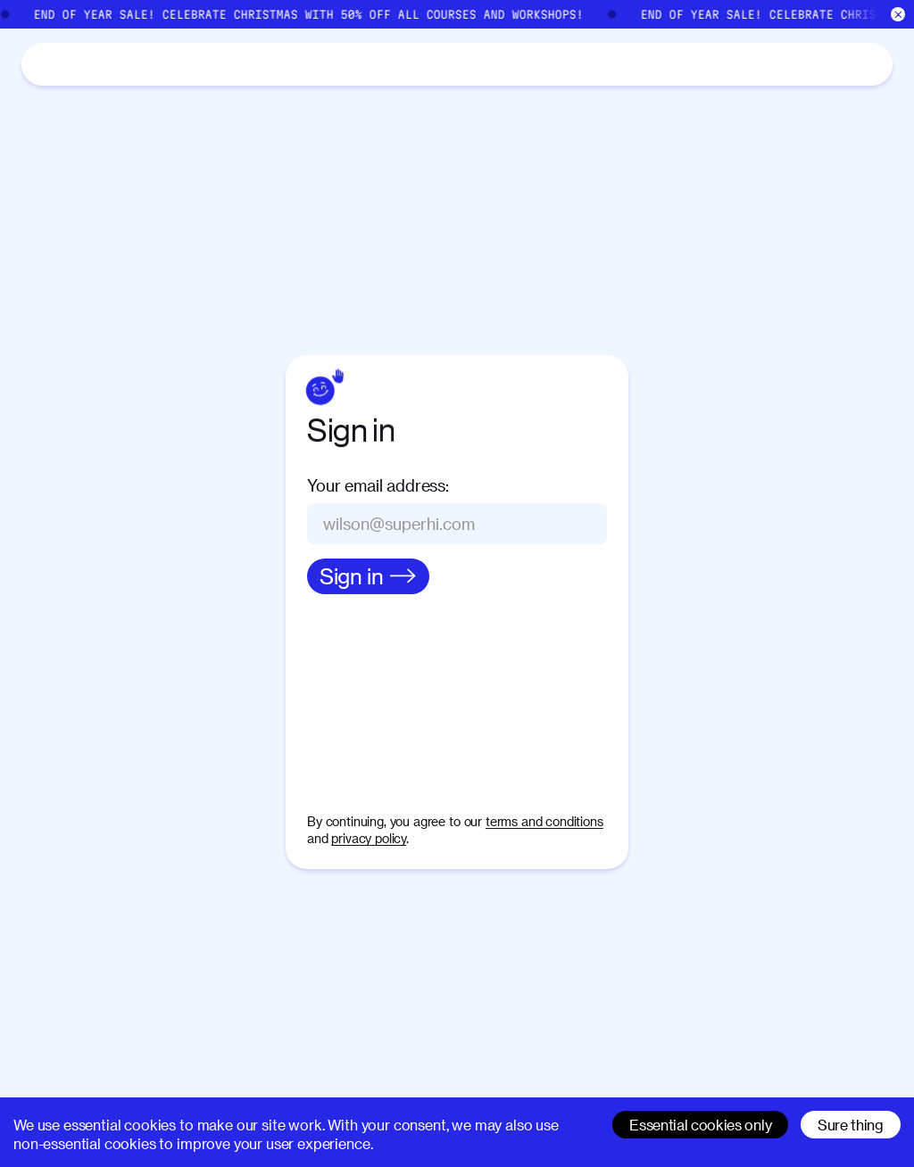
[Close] (898, 15)
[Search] (705, 63)
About (188, 65)
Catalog (108, 63)
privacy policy (368, 838)
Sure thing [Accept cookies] (851, 1124)
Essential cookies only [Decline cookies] (700, 1124)
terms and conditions (544, 821)
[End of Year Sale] (457, 14)
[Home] (43, 63)
